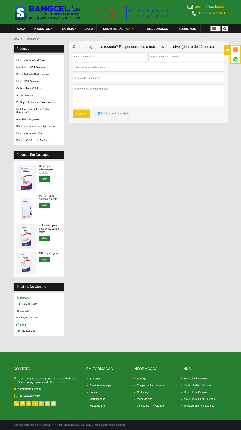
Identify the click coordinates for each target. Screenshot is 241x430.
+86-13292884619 (213, 13)
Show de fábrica (118, 28)
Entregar (95, 378)
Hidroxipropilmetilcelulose (30, 60)
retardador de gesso (27, 119)
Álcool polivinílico (25, 95)
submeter (81, 113)
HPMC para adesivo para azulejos (46, 169)
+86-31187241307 (26, 330)
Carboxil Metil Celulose (29, 88)
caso (89, 28)
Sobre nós (187, 28)
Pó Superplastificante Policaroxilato (35, 102)
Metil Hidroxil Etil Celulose (30, 67)
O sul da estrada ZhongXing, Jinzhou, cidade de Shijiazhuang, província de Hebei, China (46, 380)
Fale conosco (156, 28)
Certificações (97, 398)
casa (21, 28)
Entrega (141, 378)
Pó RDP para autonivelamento (48, 197)
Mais (44, 179)
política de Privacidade (150, 405)
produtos (43, 28)
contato (22, 369)
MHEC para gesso (49, 253)
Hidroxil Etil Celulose (27, 81)
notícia (69, 28)
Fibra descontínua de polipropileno (35, 126)
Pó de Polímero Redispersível (32, 74)
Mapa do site (144, 398)
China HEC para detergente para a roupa (49, 228)
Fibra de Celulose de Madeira (32, 140)
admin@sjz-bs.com (211, 6)
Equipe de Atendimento (151, 385)
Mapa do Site (98, 405)
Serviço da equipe (100, 385)
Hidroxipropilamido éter (29, 133)
